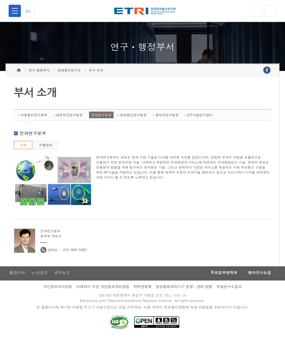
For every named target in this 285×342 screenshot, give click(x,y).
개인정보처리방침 (57, 290)
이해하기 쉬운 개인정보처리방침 (102, 290)
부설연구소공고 (229, 290)
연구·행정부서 (39, 74)
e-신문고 (40, 276)
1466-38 (179, 299)
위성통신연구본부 (133, 118)
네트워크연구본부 (69, 118)
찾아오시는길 (259, 276)
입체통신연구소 (69, 74)
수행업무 (45, 148)
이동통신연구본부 (34, 118)
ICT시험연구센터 (200, 118)
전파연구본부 (101, 118)
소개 (23, 148)
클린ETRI (17, 276)
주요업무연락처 (222, 276)
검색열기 (270, 11)
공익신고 (62, 276)
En (28, 11)
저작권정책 (142, 290)
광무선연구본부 (167, 118)
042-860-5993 (75, 253)
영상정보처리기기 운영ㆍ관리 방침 (184, 290)
